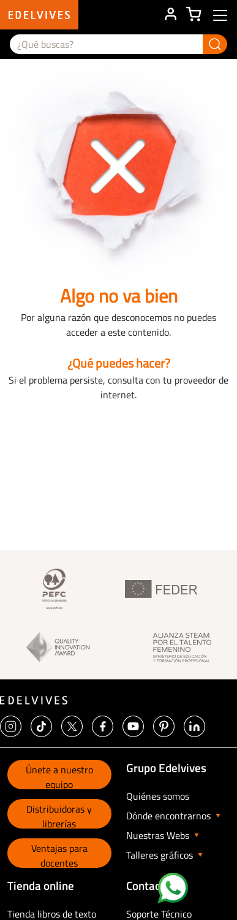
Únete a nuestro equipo (59, 775)
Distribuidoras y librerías (59, 815)
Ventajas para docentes (59, 854)
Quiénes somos (157, 796)
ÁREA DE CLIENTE (170, 14)
